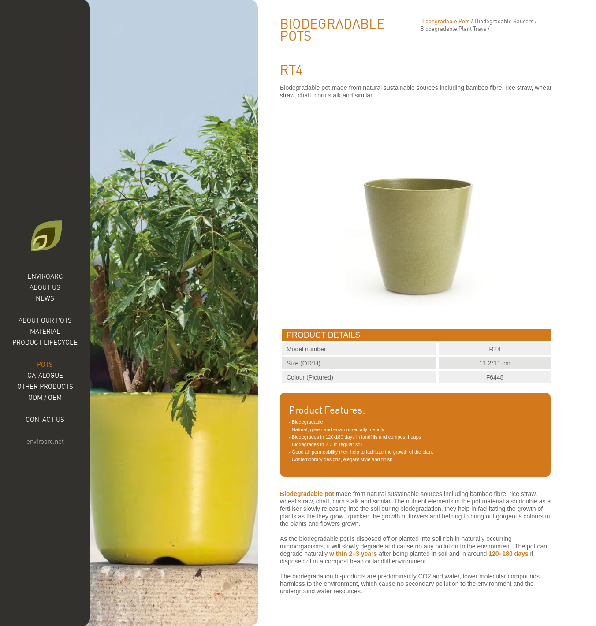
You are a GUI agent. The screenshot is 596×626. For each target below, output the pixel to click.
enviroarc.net (45, 441)
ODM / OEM (45, 397)
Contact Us (45, 419)
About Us (45, 287)
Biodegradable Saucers (504, 21)
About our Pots (45, 320)
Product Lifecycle (45, 342)
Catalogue (45, 375)
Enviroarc (45, 276)
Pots (45, 364)
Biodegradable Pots (444, 21)
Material (45, 331)
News (45, 298)
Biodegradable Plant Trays (453, 28)
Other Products (45, 386)
